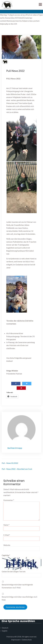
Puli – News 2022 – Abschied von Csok (17, 469)
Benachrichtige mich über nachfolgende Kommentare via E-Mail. (17, 586)
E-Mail (6, 535)
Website (6, 545)
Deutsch (5, 628)
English (4, 631)
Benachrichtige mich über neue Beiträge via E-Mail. (20, 598)
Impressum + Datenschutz (21, 639)
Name (6, 525)
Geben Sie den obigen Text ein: (14, 571)
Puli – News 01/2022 (10, 463)
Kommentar (8, 500)
